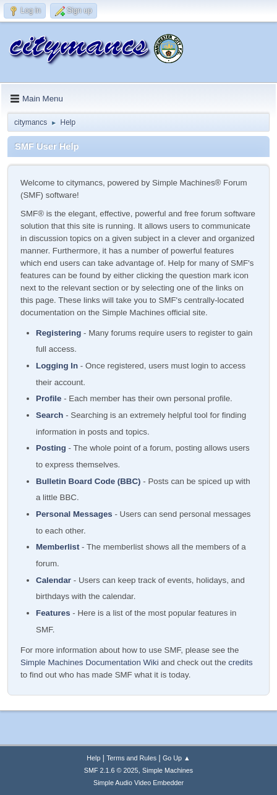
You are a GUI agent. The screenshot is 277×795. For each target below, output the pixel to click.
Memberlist (57, 546)
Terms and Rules (131, 758)
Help (93, 758)
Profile (48, 398)
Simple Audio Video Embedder (138, 782)
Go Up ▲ (176, 758)
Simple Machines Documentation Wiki (89, 662)
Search (49, 415)
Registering (58, 333)
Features (53, 613)
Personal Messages (74, 514)
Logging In (57, 365)
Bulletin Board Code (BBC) (88, 481)
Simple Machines (167, 770)
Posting (51, 448)
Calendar (53, 580)
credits (240, 662)
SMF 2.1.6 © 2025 (111, 770)
